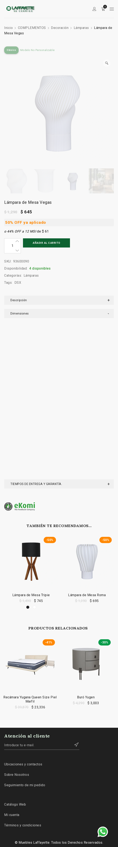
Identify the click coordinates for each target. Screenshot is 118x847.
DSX (17, 283)
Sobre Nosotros (16, 617)
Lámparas (81, 28)
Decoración (60, 28)
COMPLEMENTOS (32, 28)
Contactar (74, 587)
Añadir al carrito (46, 242)
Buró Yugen (86, 540)
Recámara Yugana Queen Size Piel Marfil (30, 542)
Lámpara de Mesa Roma (87, 438)
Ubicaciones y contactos (23, 607)
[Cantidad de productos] (12, 245)
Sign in (94, 9)
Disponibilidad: (16, 268)
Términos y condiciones (22, 668)
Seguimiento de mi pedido (24, 628)
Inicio (8, 28)
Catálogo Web (15, 647)
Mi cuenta (11, 658)
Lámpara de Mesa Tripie (31, 438)
